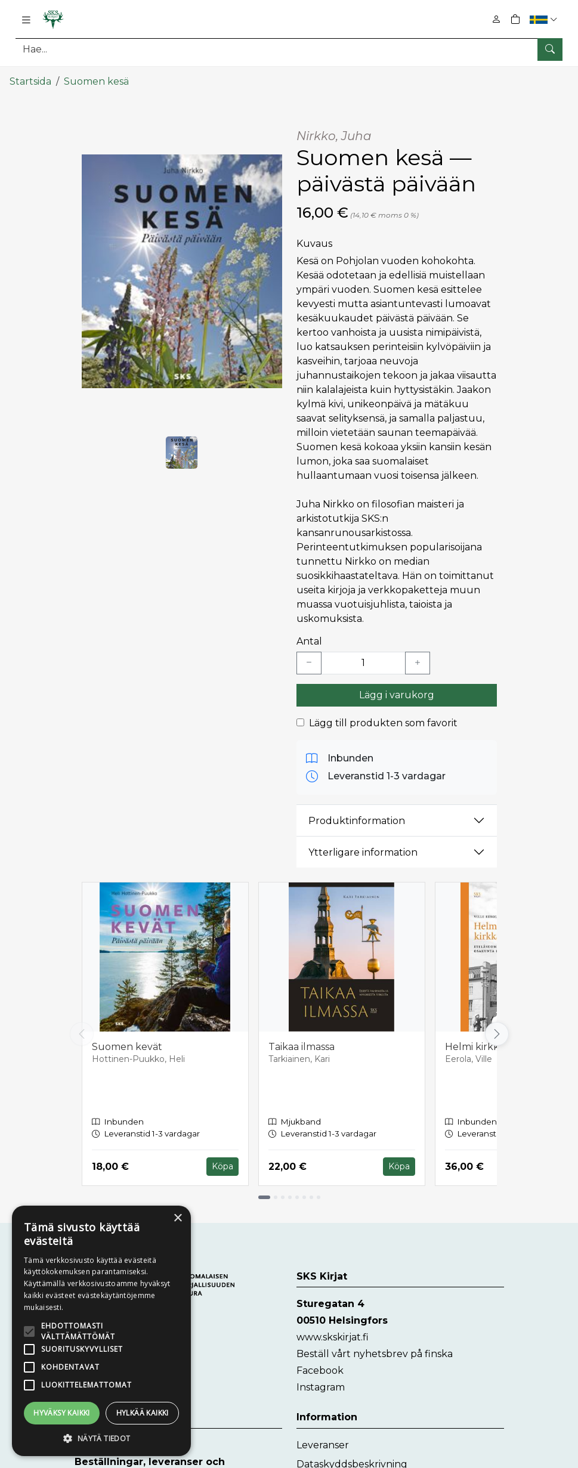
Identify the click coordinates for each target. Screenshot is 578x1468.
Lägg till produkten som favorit (383, 717)
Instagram (320, 1382)
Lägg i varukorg (396, 689)
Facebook (320, 1365)
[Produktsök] (289, 49)
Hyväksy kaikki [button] (61, 1413)
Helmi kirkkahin (482, 1041)
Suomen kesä (96, 76)
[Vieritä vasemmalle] (82, 1028)
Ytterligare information (363, 846)
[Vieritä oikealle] (497, 1028)
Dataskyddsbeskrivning (351, 1458)
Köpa (222, 1161)
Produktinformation (356, 814)
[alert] (101, 1331)
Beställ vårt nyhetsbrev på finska (374, 1348)
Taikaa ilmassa (301, 1041)
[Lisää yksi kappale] (417, 657)
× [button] (177, 1218)
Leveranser (322, 1439)
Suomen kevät (127, 1041)
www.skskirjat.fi (332, 1331)
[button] (545, 19)
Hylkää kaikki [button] (142, 1413)
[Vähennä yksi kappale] (309, 657)
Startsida (30, 76)
